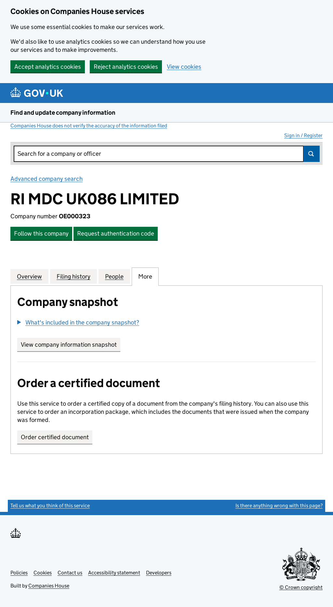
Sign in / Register (303, 135)
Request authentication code (115, 233)
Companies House (48, 586)
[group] (166, 323)
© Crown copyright (301, 587)
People (114, 276)
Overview (29, 276)
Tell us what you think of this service (50, 505)
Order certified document (55, 437)
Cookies (42, 573)
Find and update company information (62, 112)
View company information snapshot (70, 344)
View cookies (184, 67)
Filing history (73, 276)
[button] (78, 322)
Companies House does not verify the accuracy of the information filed (88, 126)
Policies (19, 573)
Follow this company (41, 233)
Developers (158, 573)
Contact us (70, 573)
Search (311, 154)
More (145, 276)
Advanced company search (46, 178)
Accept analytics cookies (47, 66)
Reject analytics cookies (126, 66)
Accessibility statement (114, 573)
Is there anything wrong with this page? (279, 505)
